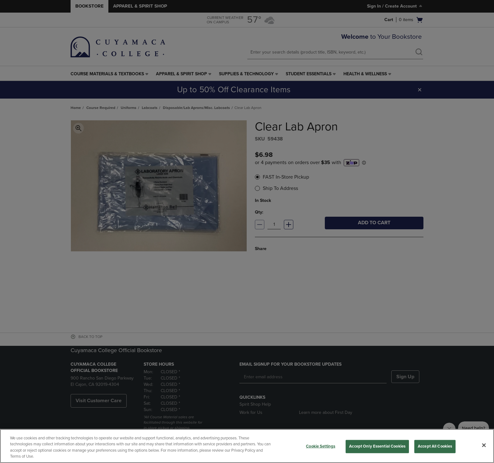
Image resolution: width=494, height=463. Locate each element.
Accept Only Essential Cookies (377, 446)
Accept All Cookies (435, 446)
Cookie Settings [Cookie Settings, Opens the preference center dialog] (320, 446)
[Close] (484, 445)
